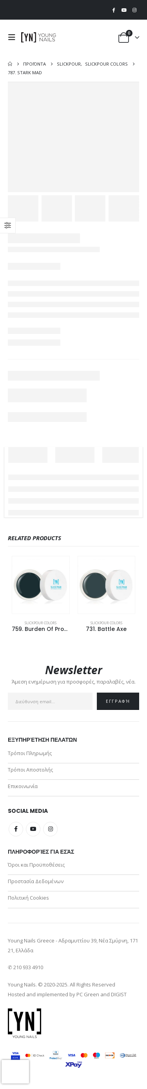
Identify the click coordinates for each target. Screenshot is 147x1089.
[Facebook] (113, 10)
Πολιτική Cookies (28, 897)
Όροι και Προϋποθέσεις (36, 864)
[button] (14, 37)
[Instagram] (134, 10)
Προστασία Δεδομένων (36, 881)
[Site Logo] (38, 37)
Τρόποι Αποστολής (30, 769)
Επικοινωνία (23, 786)
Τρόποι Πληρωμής (30, 753)
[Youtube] (124, 10)
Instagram (50, 829)
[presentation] (15, 1072)
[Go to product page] (40, 585)
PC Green (87, 994)
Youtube (33, 829)
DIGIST (119, 994)
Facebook (16, 829)
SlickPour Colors (40, 622)
